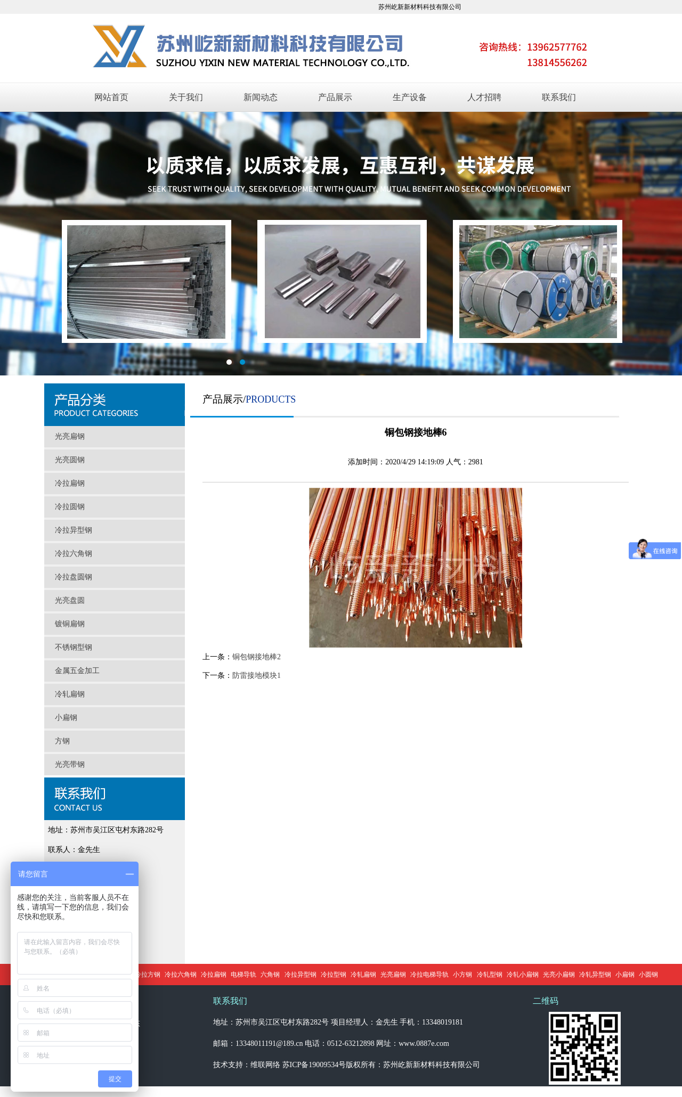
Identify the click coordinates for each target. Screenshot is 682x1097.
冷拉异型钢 (73, 530)
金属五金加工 (77, 671)
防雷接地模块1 (256, 676)
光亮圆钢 (70, 460)
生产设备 (410, 97)
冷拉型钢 (333, 974)
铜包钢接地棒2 (256, 657)
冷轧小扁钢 (523, 974)
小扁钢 (66, 718)
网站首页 (111, 97)
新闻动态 (260, 97)
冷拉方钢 (147, 974)
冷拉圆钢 (70, 507)
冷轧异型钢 (595, 974)
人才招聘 (484, 97)
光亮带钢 (70, 764)
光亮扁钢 (70, 436)
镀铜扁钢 (70, 624)
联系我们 (559, 97)
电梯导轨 (243, 974)
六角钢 (270, 974)
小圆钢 (648, 974)
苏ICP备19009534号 (314, 1065)
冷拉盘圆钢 (73, 577)
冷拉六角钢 (73, 554)
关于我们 (186, 97)
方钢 (62, 741)
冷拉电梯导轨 (429, 974)
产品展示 (335, 97)
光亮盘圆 (70, 600)
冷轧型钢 (489, 974)
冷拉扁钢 (70, 483)
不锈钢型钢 (73, 647)
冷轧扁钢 (70, 694)
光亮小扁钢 (559, 974)
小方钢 (462, 974)
